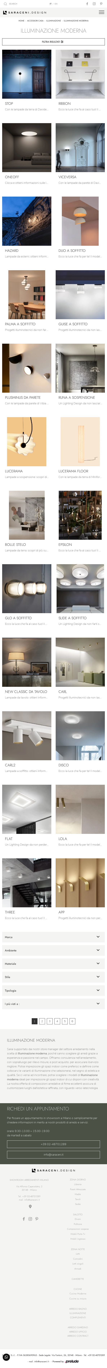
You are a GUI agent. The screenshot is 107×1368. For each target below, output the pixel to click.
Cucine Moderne (78, 1293)
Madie (78, 1194)
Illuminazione (53, 20)
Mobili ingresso (77, 1239)
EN (56, 3)
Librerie (78, 1184)
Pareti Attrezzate (78, 1189)
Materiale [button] (10, 963)
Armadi (77, 1268)
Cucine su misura (77, 1298)
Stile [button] (7, 977)
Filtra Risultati (53, 42)
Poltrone (78, 1224)
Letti (78, 1253)
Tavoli (78, 1199)
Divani (78, 1219)
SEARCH (10, 3)
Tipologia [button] (10, 990)
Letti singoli (77, 1263)
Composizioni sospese (78, 1229)
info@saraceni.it (53, 1155)
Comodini (78, 1259)
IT (51, 3)
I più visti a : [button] (12, 1004)
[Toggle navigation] (101, 12)
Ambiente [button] (10, 950)
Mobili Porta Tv (78, 1234)
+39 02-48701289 (53, 1144)
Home (21, 20)
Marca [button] (8, 937)
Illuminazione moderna (76, 20)
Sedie (78, 1204)
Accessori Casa (35, 20)
